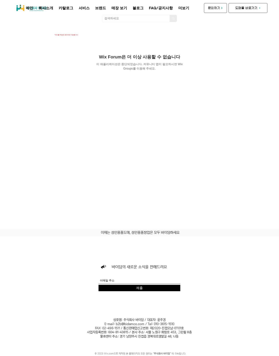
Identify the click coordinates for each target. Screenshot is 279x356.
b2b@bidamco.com (130, 324)
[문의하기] (215, 8)
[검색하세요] (133, 18)
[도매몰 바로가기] (248, 8)
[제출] (139, 288)
